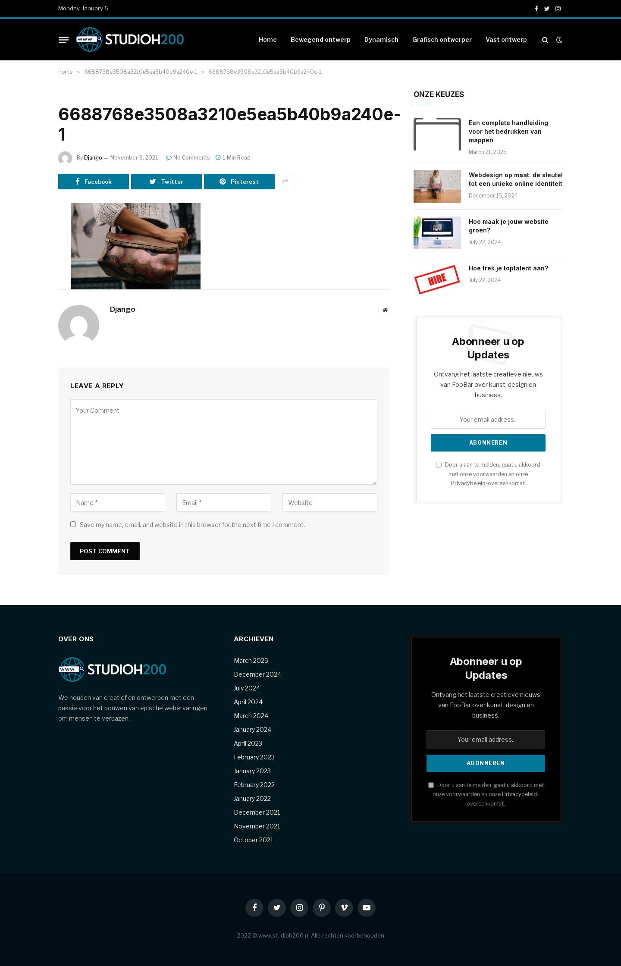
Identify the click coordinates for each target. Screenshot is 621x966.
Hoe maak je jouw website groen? (509, 226)
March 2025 (251, 660)
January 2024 (252, 729)
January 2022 (252, 798)
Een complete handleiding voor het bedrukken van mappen (508, 131)
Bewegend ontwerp (321, 39)
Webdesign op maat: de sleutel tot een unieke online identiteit (516, 179)
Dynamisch (381, 39)
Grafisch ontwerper (442, 39)
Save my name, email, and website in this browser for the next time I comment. (192, 524)
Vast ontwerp (506, 39)
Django (93, 157)
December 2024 (257, 674)
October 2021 (253, 840)
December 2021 (257, 812)
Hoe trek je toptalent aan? (508, 268)
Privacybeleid (468, 483)
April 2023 (248, 743)
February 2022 (254, 784)
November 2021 (257, 826)
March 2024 (251, 715)
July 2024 (247, 688)
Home (268, 39)
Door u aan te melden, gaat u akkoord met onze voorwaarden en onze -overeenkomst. (488, 473)
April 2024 (248, 702)
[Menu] (64, 39)
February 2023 (254, 757)
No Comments (188, 157)
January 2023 (252, 771)
